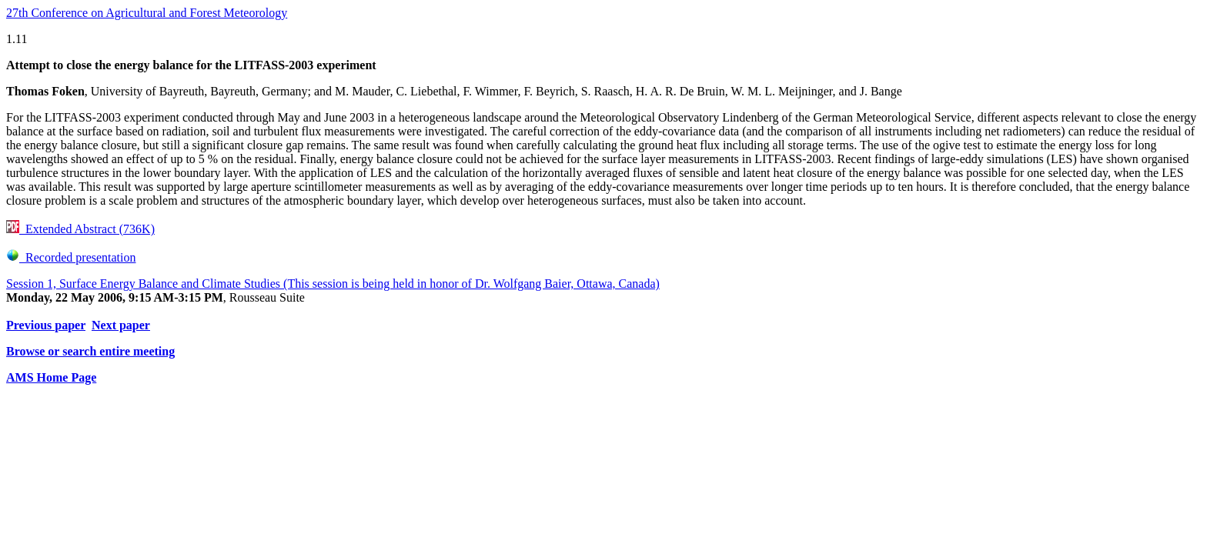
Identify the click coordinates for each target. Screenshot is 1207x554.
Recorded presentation (71, 257)
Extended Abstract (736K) (80, 228)
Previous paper (45, 325)
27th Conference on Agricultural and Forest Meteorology (146, 12)
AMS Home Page (51, 377)
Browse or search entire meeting (90, 351)
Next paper (121, 325)
